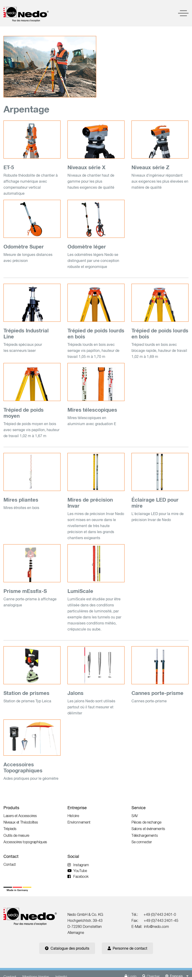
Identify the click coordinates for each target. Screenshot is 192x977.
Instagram (78, 865)
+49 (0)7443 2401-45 (161, 920)
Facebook (78, 876)
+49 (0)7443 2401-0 (160, 914)
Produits (11, 807)
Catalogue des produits (67, 948)
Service (138, 807)
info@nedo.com (156, 926)
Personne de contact (127, 948)
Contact (11, 856)
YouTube (77, 871)
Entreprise (77, 807)
